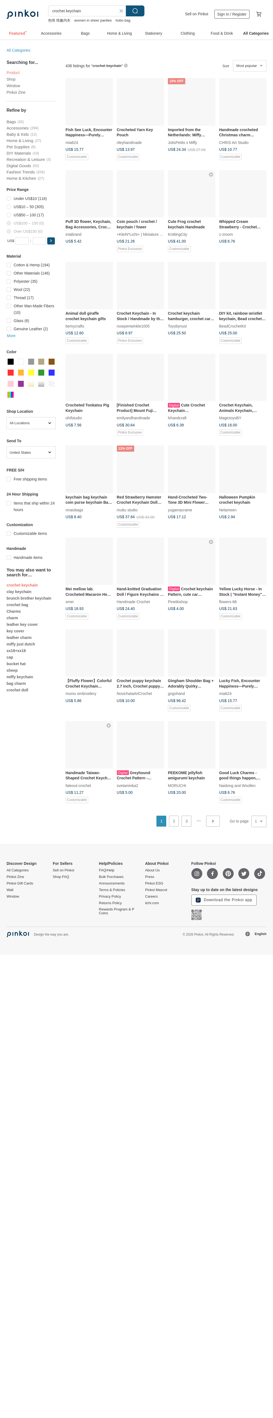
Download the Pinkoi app (224, 900)
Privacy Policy (110, 896)
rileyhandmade (129, 142)
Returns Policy (110, 903)
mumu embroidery (81, 693)
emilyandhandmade (133, 418)
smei (70, 602)
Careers (151, 896)
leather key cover (22, 624)
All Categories (18, 50)
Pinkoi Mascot (156, 890)
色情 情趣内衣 (59, 20)
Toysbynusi (177, 326)
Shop (11, 79)
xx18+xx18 (16, 650)
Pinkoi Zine (16, 92)
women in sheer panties (93, 20)
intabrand (73, 234)
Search (135, 11)
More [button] (11, 336)
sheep (12, 670)
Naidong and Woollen (237, 785)
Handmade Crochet (133, 602)
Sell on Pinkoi (196, 14)
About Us (152, 870)
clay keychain (19, 591)
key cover (15, 631)
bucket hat (16, 664)
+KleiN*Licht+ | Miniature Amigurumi (147, 234)
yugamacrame (180, 510)
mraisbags (74, 510)
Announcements (111, 883)
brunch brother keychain (29, 598)
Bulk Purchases (111, 877)
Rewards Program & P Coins (116, 911)
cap (10, 657)
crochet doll (17, 690)
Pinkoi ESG (154, 883)
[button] (51, 240)
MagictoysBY (230, 418)
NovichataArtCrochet (134, 693)
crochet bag (17, 605)
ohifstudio (74, 418)
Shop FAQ (61, 877)
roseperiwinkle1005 (133, 326)
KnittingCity (177, 234)
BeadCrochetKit (232, 326)
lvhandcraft (177, 418)
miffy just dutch (21, 644)
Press (149, 877)
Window (13, 86)
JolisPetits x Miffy (182, 142)
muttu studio (127, 510)
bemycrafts (75, 326)
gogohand (176, 693)
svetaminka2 (127, 785)
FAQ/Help (106, 870)
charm (12, 618)
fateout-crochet (78, 785)
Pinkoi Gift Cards (20, 883)
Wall (10, 890)
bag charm (16, 683)
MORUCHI (177, 785)
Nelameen (228, 510)
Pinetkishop (178, 602)
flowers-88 (228, 602)
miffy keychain (20, 677)
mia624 (72, 142)
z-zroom (226, 234)
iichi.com (152, 903)
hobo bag (122, 20)
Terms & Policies (112, 890)
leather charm (19, 637)
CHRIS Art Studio (234, 142)
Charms (14, 611)
